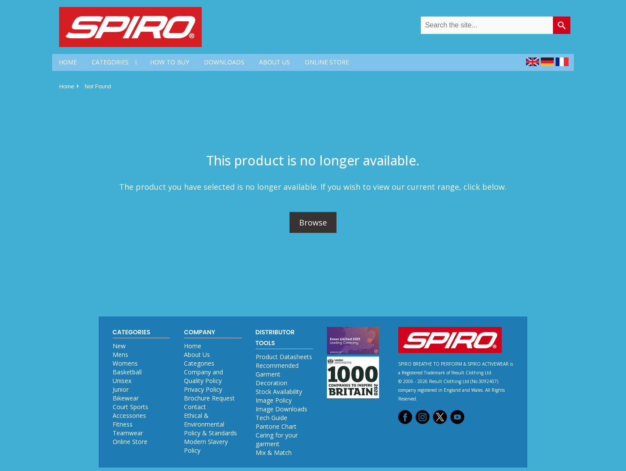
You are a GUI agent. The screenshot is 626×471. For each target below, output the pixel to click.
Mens (120, 354)
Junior (121, 389)
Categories (199, 363)
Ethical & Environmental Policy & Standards (210, 424)
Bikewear (126, 398)
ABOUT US (274, 62)
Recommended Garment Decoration (277, 374)
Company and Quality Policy (203, 376)
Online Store (130, 441)
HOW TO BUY (169, 62)
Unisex (122, 381)
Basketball (127, 372)
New (119, 346)
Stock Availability (279, 391)
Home (66, 86)
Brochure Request (209, 398)
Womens (125, 363)
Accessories (129, 415)
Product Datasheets (284, 357)
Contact (195, 407)
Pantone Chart (276, 426)
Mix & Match (274, 452)
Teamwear (128, 433)
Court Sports (130, 407)
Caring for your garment (277, 439)
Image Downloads (281, 409)
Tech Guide (271, 418)
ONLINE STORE (327, 62)
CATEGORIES (110, 62)
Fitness (123, 424)
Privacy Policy (203, 389)
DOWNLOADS (224, 62)
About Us (197, 354)
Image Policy (274, 400)
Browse (313, 222)
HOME (68, 62)
